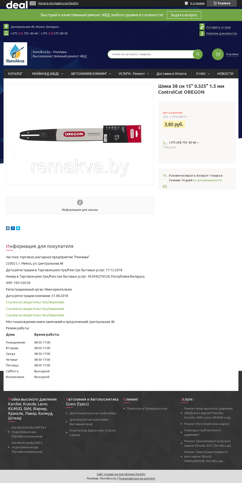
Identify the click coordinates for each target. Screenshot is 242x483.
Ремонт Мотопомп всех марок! (206, 423)
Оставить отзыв (218, 27)
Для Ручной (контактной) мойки (92, 413)
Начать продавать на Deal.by (58, 3)
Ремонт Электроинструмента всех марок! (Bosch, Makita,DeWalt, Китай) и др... (206, 456)
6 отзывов (197, 3)
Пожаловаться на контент (137, 478)
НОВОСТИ (225, 73)
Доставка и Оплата (171, 73)
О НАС (201, 73)
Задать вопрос (184, 15)
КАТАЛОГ (15, 73)
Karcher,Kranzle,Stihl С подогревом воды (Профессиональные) (27, 447)
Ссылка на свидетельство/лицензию (35, 302)
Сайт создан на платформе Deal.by (121, 474)
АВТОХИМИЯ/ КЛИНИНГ (89, 73)
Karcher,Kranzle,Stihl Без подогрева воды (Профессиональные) (29, 432)
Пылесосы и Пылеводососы (147, 408)
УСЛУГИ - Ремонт (132, 73)
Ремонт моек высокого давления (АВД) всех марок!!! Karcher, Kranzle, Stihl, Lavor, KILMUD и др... (208, 413)
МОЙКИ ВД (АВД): (45, 73)
